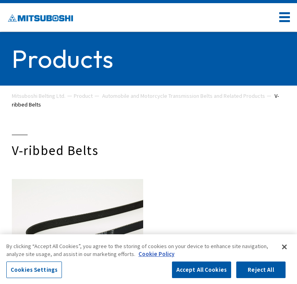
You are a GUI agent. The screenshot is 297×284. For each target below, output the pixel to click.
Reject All (261, 269)
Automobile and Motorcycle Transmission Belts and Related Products (183, 95)
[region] (148, 259)
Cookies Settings (34, 269)
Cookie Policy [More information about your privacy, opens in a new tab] (156, 254)
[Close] (284, 247)
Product (83, 95)
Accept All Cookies (201, 269)
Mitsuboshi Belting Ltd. (38, 95)
